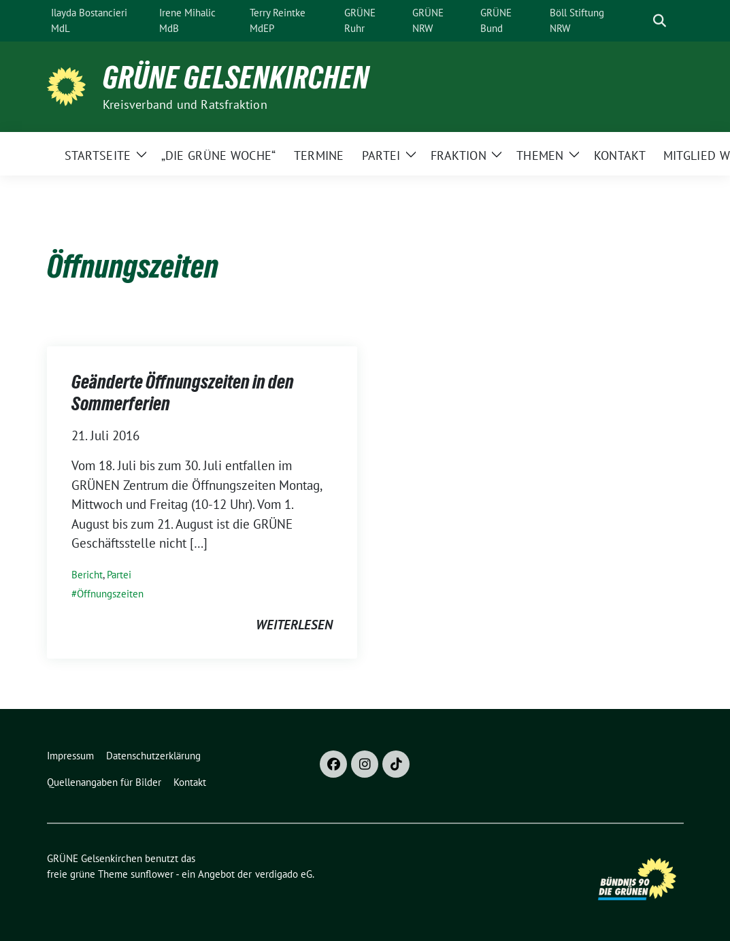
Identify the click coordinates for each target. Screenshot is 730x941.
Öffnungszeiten (110, 593)
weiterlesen (294, 624)
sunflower (152, 874)
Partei (119, 574)
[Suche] (640, 21)
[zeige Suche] (659, 21)
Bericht (87, 574)
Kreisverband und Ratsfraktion (185, 104)
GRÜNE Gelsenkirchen (236, 77)
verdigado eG (283, 874)
